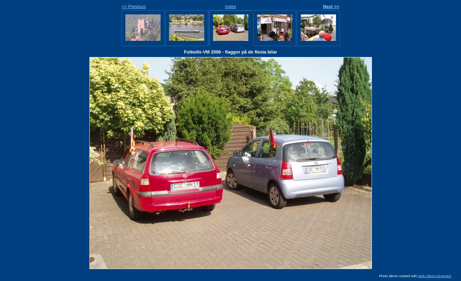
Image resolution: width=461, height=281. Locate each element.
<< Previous (134, 6)
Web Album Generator (434, 276)
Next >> (331, 6)
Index (230, 6)
